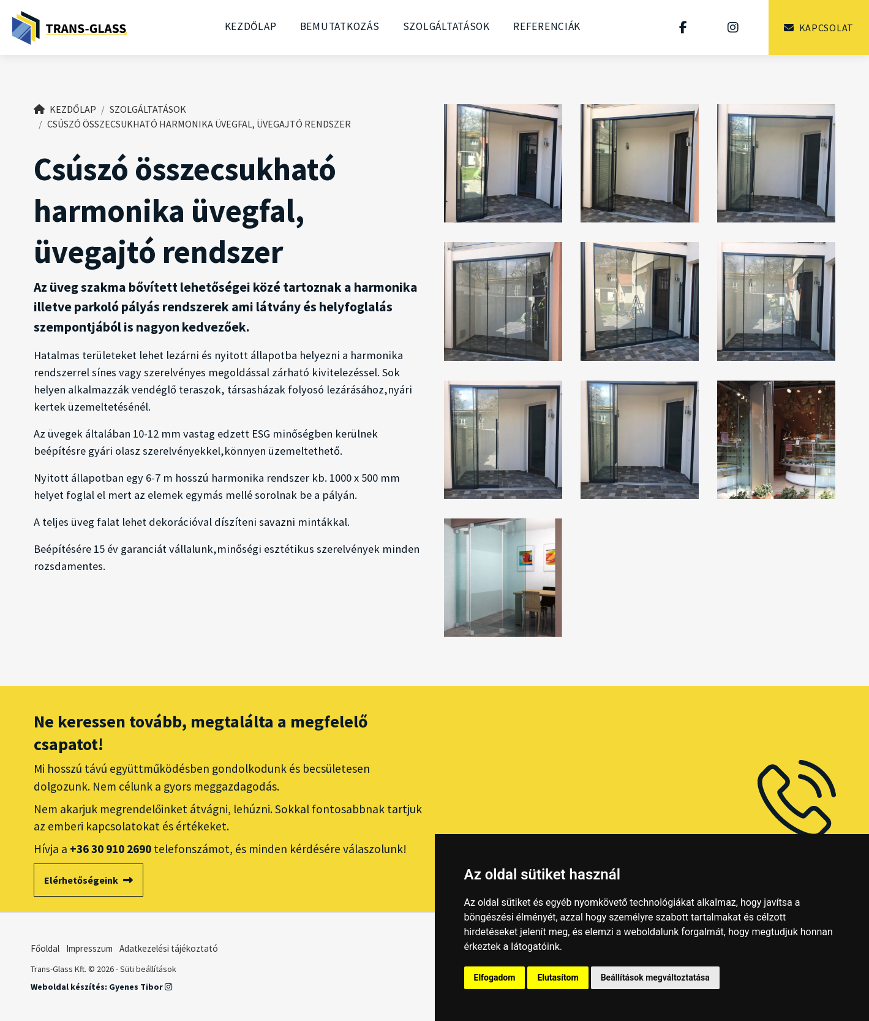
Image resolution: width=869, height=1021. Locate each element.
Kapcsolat (819, 27)
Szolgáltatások (446, 26)
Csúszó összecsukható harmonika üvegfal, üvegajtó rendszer (199, 124)
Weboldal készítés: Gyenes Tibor (101, 986)
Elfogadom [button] (495, 977)
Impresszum (89, 948)
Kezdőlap (251, 26)
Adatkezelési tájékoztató (168, 948)
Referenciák (547, 26)
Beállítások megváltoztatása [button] (655, 977)
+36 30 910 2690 (110, 848)
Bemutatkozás (340, 26)
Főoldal (45, 948)
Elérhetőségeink (88, 880)
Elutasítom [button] (557, 977)
